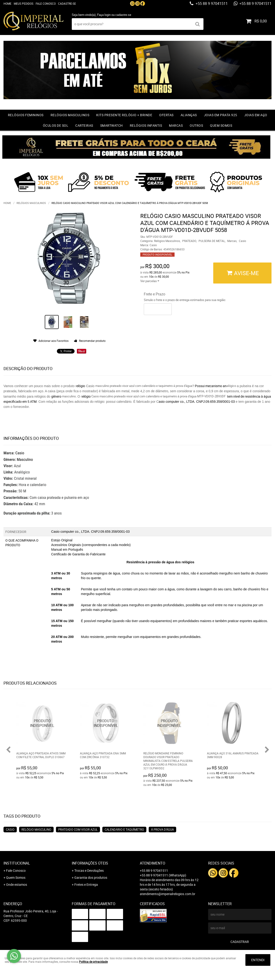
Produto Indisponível (42, 723)
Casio (19, 453)
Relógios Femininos (26, 115)
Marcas (176, 125)
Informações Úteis (90, 863)
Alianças (189, 115)
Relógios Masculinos (70, 115)
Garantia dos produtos (90, 877)
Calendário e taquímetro (124, 829)
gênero (56, 396)
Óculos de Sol (56, 125)
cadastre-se (123, 15)
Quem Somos (221, 125)
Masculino (25, 459)
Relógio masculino (36, 829)
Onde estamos (16, 884)
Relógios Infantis (146, 125)
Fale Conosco (46, 3)
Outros (196, 125)
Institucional (16, 863)
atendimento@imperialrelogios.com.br (167, 894)
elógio (80, 386)
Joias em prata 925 (220, 115)
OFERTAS (166, 115)
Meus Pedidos (23, 3)
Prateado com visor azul (78, 829)
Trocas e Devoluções (89, 870)
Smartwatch (111, 125)
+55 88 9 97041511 (211, 3)
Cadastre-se (67, 3)
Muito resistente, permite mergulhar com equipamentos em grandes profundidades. (141, 637)
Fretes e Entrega (86, 884)
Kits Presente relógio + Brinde (124, 115)
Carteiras (84, 125)
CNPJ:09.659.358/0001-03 (216, 401)
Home (7, 3)
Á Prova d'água (162, 829)
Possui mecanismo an (210, 386)
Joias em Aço (255, 115)
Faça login (104, 15)
